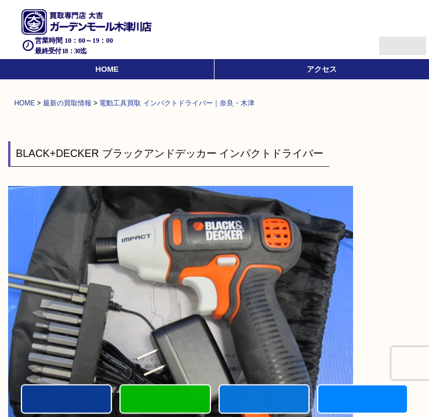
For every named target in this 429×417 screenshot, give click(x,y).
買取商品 (264, 400)
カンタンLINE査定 (165, 400)
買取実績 (362, 400)
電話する (66, 400)
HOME (107, 69)
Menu (390, 40)
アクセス (322, 69)
